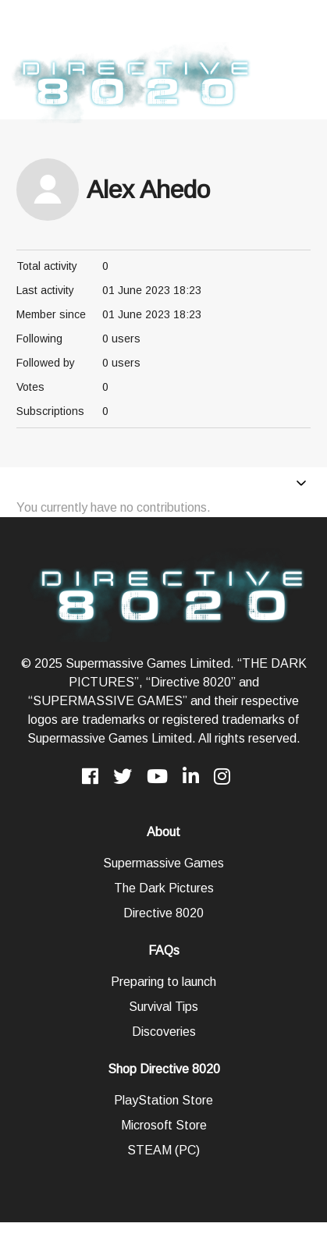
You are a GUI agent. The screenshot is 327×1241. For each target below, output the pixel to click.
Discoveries (164, 1031)
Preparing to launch (163, 981)
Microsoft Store (164, 1125)
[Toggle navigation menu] (301, 485)
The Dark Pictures (164, 888)
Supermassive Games (163, 863)
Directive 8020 (163, 913)
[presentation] (12, 22)
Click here (200, 31)
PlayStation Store (163, 1100)
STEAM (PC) (163, 1150)
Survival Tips (163, 1006)
